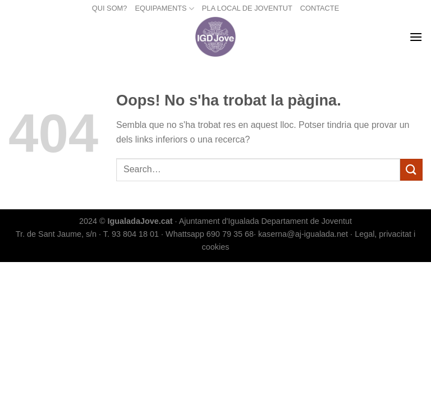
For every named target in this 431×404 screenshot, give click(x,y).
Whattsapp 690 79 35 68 (210, 233)
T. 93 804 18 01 (131, 233)
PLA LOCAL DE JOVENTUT (247, 8)
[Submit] (411, 170)
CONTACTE (319, 8)
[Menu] (416, 36)
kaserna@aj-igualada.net (303, 233)
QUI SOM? (109, 8)
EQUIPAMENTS (164, 8)
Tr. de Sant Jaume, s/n (56, 233)
